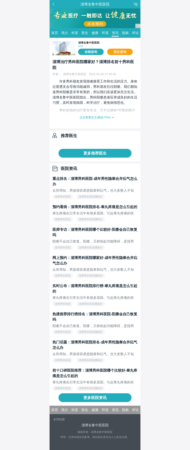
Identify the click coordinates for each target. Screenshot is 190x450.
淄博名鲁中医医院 (88, 42)
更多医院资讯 (95, 397)
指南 (126, 33)
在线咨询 (91, 52)
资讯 (116, 33)
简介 (65, 33)
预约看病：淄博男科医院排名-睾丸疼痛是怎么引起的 (94, 207)
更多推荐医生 (95, 153)
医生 (86, 33)
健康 (96, 33)
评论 (135, 33)
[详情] (80, 46)
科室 (75, 33)
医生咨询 (120, 52)
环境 (106, 33)
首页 (55, 33)
